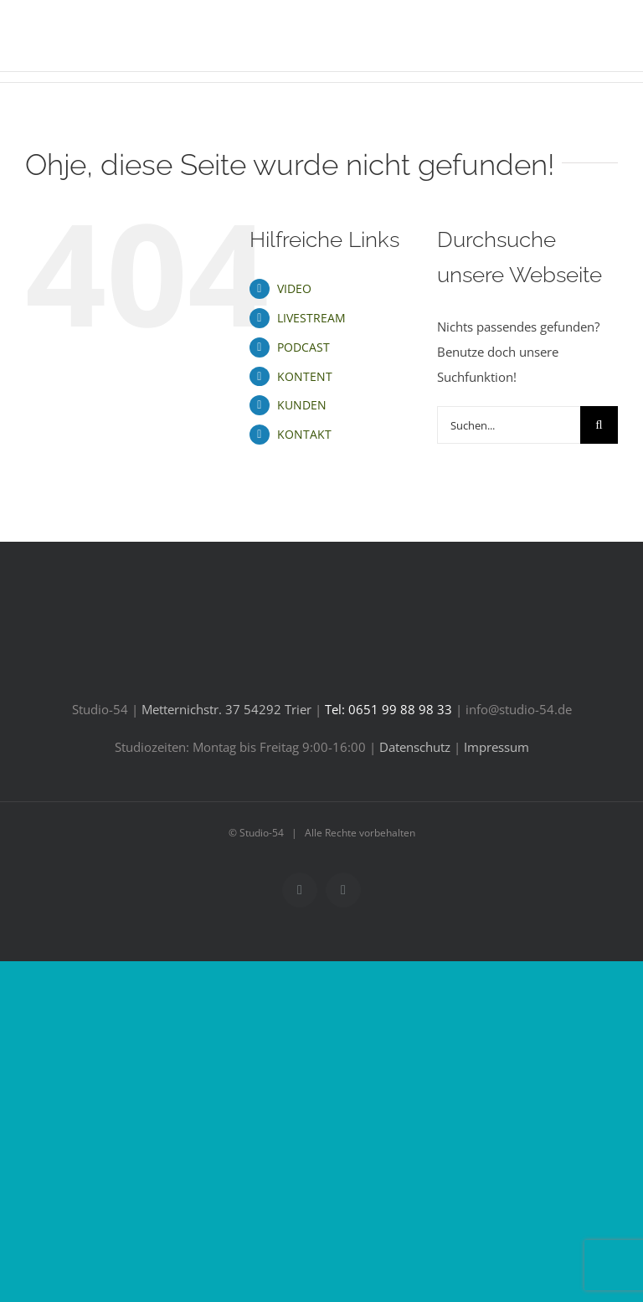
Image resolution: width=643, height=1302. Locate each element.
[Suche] (599, 425)
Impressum (496, 746)
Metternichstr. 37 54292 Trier (226, 709)
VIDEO (294, 288)
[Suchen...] (508, 425)
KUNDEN (302, 405)
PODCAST (303, 347)
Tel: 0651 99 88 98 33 (388, 709)
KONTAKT (304, 434)
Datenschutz (414, 746)
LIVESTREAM (311, 318)
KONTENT (304, 376)
